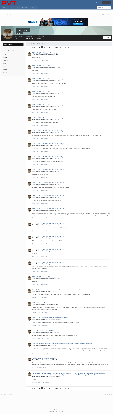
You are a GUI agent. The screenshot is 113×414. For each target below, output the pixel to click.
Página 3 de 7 (66, 47)
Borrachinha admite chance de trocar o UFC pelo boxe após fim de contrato (56, 290)
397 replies (45, 338)
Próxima (56, 47)
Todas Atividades (7, 44)
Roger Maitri (35, 54)
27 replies (45, 297)
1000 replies (44, 73)
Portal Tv (24, 8)
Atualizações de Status (9, 51)
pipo (45, 291)
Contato (60, 408)
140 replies (45, 312)
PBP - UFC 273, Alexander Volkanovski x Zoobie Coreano (50, 317)
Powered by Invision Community (56, 411)
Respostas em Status (8, 54)
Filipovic (46, 332)
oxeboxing (47, 67)
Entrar (98, 3)
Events (5, 69)
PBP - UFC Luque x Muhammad (42, 303)
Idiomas (53, 408)
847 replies (45, 325)
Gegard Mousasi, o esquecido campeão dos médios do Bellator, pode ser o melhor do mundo (62, 343)
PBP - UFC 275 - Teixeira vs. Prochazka (44, 53)
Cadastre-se (106, 2)
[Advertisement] (56, 401)
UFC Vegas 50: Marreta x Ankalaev (43, 330)
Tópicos (5, 60)
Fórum (5, 8)
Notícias (34, 8)
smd (45, 360)
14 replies (46, 382)
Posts (4, 63)
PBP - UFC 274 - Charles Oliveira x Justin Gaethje (48, 66)
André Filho (47, 319)
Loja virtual (15, 8)
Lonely (46, 54)
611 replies (45, 60)
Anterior (32, 47)
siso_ (45, 304)
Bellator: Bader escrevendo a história (44, 358)
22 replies (47, 353)
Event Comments (7, 72)
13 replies (46, 367)
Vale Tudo (55, 54)
